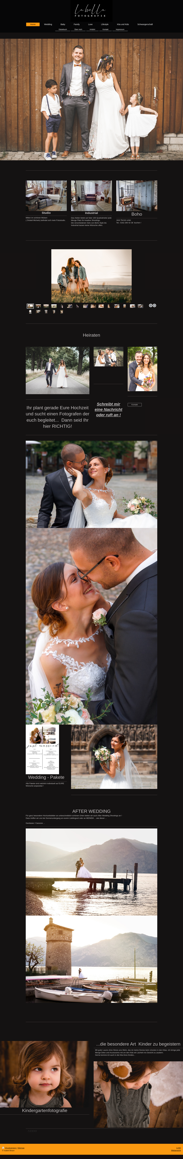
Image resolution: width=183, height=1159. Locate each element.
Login (178, 1148)
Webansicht (176, 1150)
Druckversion (9, 1148)
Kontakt (135, 405)
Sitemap (21, 1148)
